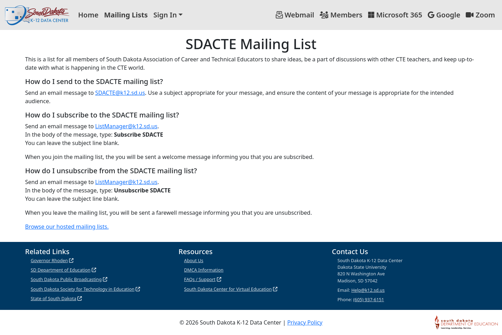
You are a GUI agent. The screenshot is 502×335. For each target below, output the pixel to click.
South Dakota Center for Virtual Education (228, 289)
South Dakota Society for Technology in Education (83, 289)
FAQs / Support (199, 279)
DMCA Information (203, 270)
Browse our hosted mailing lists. (67, 226)
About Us (193, 260)
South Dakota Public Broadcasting (66, 279)
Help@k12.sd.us (368, 290)
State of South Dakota (53, 298)
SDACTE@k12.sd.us (120, 93)
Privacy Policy (304, 322)
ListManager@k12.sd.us (126, 126)
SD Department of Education (61, 270)
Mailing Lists (126, 15)
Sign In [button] (165, 15)
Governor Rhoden (49, 260)
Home (88, 15)
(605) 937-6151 (368, 299)
